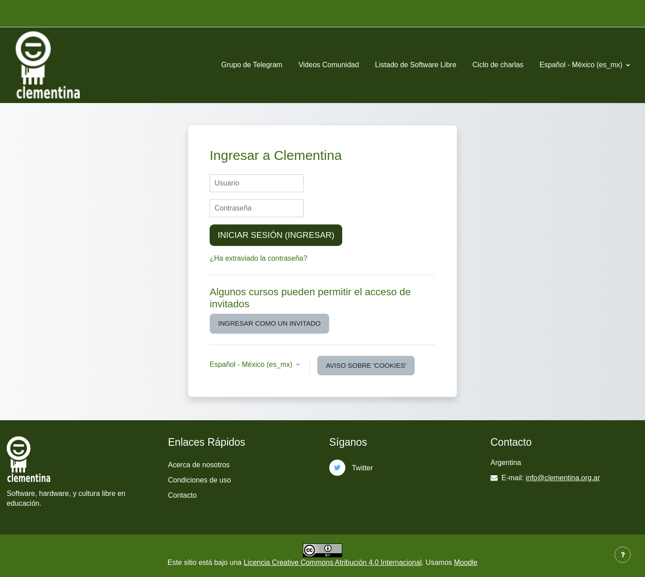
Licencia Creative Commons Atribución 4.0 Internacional (333, 562)
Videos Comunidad (328, 65)
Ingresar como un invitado (269, 323)
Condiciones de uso (199, 480)
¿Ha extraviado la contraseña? (258, 258)
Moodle (465, 562)
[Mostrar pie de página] (623, 555)
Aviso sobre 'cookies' (366, 365)
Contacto (182, 495)
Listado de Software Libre (415, 65)
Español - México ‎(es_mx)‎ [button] (252, 364)
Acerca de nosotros (199, 465)
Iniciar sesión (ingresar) (276, 235)
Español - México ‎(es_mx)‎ (582, 65)
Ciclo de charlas (498, 65)
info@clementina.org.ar (563, 478)
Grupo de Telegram (252, 65)
